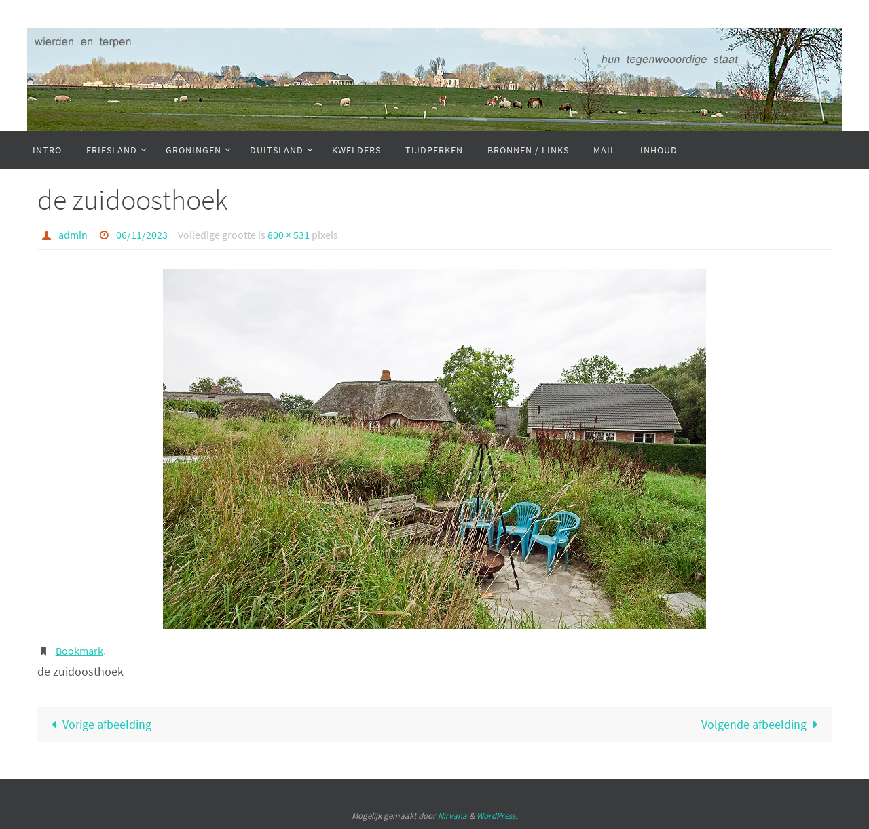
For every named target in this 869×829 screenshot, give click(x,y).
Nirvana (452, 816)
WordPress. (497, 816)
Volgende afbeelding (762, 724)
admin (73, 235)
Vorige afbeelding (98, 724)
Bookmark (79, 650)
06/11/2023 (142, 235)
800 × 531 (288, 235)
